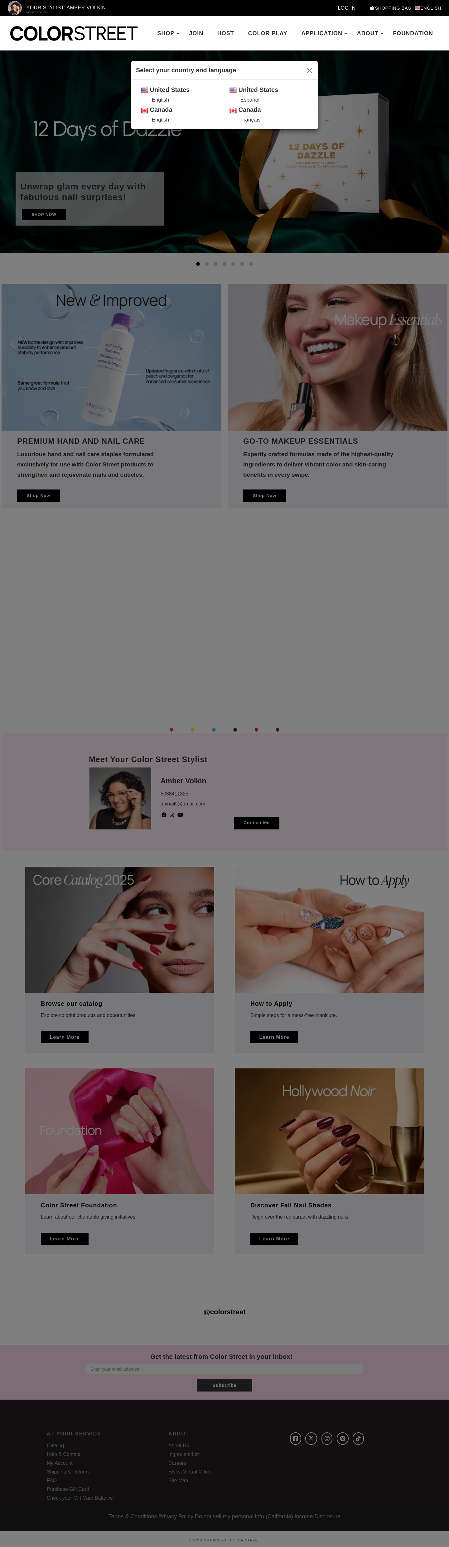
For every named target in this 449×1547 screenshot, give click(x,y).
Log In (340, 8)
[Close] (309, 70)
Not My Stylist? (37, 12)
